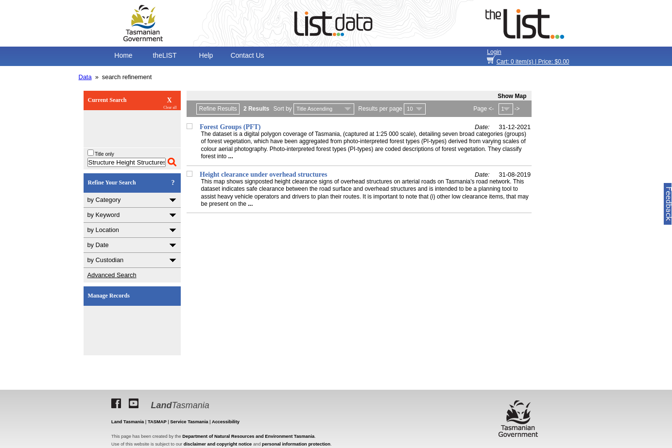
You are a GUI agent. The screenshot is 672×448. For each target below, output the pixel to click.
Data (85, 77)
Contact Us (247, 55)
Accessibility (226, 421)
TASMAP (157, 421)
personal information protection (296, 444)
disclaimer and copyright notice (218, 444)
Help (206, 55)
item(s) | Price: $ (533, 61)
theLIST (164, 55)
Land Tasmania (127, 421)
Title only (100, 154)
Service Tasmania (189, 421)
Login (494, 52)
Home (123, 55)
